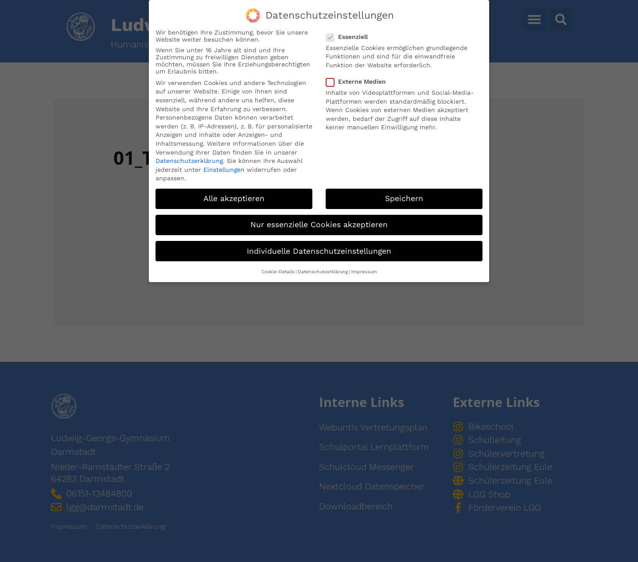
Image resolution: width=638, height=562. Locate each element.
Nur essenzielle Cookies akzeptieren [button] (319, 223)
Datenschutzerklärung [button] (323, 270)
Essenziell (349, 35)
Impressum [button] (364, 270)
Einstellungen (224, 168)
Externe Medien (359, 80)
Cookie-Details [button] (278, 270)
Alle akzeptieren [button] (234, 197)
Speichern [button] (404, 197)
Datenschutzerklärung (189, 159)
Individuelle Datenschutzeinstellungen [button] (319, 249)
